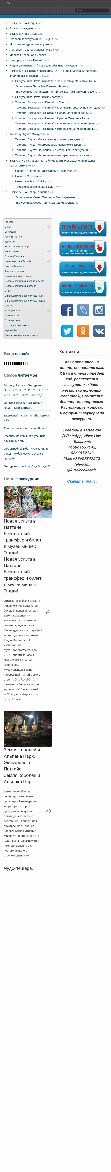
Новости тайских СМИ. (29, 181)
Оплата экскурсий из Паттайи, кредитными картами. (23, 405)
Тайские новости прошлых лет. (35, 186)
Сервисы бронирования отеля (20, 285)
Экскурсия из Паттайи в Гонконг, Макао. (40, 86)
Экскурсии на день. (21, 28)
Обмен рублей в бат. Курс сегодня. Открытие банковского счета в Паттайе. (26, 453)
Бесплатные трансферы (17, 246)
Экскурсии (10, 231)
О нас (8, 290)
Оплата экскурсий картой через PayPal (24, 295)
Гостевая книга (12, 320)
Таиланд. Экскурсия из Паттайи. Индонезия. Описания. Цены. (55, 128)
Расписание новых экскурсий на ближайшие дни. (25, 438)
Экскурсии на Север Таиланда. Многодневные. (45, 197)
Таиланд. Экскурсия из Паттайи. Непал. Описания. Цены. (52, 112)
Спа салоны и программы (18, 276)
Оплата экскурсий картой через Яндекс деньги (25, 303)
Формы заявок (12, 251)
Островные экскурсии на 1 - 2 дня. (31, 39)
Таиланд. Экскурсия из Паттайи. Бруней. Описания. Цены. (52, 118)
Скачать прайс (12, 315)
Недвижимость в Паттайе (18, 261)
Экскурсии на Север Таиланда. (29, 192)
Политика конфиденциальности (21, 335)
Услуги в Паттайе (13, 236)
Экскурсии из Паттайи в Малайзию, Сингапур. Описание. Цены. (56, 81)
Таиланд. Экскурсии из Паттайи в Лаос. (40, 102)
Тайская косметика (14, 271)
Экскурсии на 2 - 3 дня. (24, 33)
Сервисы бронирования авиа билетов (24, 281)
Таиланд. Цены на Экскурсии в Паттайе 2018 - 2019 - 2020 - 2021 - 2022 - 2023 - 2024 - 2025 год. (27, 390)
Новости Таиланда (14, 266)
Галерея (9, 221)
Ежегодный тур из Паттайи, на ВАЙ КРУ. (26, 418)
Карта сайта (11, 330)
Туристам (10, 241)
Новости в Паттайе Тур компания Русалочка (43, 170)
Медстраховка (12, 310)
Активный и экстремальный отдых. (31, 49)
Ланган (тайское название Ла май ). (26, 428)
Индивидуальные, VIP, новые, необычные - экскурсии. (44, 65)
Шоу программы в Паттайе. (27, 60)
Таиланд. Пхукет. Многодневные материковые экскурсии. (52, 155)
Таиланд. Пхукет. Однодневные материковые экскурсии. (51, 150)
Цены (8, 226)
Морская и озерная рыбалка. (28, 54)
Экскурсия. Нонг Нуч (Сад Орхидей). (27, 466)
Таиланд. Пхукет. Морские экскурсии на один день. (48, 139)
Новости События (27, 176)
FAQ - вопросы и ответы (17, 325)
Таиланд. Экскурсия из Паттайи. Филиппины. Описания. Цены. (55, 123)
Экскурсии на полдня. (23, 23)
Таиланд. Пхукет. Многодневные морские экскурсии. (49, 144)
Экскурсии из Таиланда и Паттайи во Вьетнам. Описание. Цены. (56, 91)
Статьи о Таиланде (14, 256)
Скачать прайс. (82, 481)
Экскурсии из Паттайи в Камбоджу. (37, 96)
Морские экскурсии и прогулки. (29, 44)
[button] (28, 502)
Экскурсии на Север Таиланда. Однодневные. (45, 202)
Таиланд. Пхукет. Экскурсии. (27, 134)
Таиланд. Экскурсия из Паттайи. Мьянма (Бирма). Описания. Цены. (58, 107)
